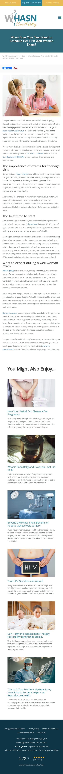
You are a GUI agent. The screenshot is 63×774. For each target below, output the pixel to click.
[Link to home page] (28, 17)
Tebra (42, 765)
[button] (31, 3)
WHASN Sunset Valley (10, 56)
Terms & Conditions (50, 729)
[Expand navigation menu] (59, 17)
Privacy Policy (33, 729)
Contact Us (41, 732)
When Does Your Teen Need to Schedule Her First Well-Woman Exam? (30, 57)
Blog (23, 56)
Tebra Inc (21, 729)
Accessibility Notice (26, 732)
